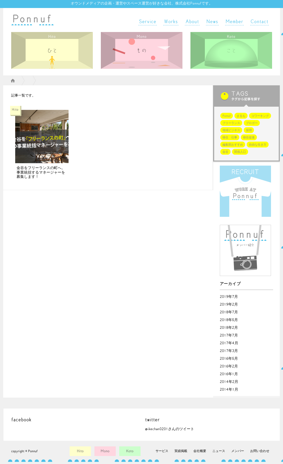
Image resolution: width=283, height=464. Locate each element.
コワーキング (260, 116)
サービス (162, 451)
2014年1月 (229, 389)
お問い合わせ (259, 451)
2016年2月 (229, 366)
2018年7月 (229, 312)
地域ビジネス (231, 130)
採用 (249, 130)
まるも (241, 116)
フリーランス (231, 123)
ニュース (218, 451)
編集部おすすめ (232, 144)
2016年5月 (229, 359)
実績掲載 (180, 451)
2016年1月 (229, 374)
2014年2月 (229, 382)
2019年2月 (229, 304)
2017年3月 (229, 351)
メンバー (237, 451)
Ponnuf (226, 116)
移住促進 (249, 137)
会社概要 (199, 451)
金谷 (225, 152)
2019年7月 (229, 297)
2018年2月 (229, 328)
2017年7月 (229, 335)
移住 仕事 (229, 137)
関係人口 (240, 152)
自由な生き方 (257, 144)
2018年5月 (229, 320)
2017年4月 (229, 343)
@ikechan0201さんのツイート (169, 429)
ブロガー (252, 123)
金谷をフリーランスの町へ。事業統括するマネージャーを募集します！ (41, 172)
